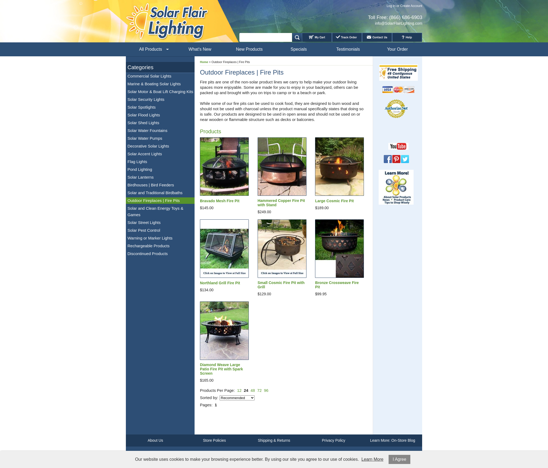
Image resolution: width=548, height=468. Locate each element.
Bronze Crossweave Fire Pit (337, 285)
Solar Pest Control (143, 230)
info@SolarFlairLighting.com (398, 23)
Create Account (411, 6)
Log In (391, 6)
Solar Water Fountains (147, 130)
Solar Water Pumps (144, 138)
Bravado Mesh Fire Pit (219, 201)
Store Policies (214, 440)
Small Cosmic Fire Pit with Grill (281, 285)
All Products (150, 49)
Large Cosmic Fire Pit (334, 201)
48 (252, 390)
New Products (249, 49)
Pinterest (396, 159)
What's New (200, 49)
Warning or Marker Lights (150, 238)
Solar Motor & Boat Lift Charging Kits (160, 91)
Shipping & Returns (274, 440)
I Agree (399, 459)
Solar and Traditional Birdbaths (154, 192)
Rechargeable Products (148, 246)
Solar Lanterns (140, 177)
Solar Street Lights (143, 222)
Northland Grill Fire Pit (220, 283)
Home (204, 62)
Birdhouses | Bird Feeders (150, 185)
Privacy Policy (333, 440)
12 (239, 390)
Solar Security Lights (146, 99)
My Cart (317, 37)
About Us (155, 440)
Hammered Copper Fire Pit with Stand (281, 202)
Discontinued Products (147, 253)
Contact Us (377, 37)
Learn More (372, 459)
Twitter (405, 159)
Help (407, 37)
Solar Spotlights (141, 107)
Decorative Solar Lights (148, 146)
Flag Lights (137, 161)
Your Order (397, 49)
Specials (299, 49)
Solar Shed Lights (143, 122)
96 (266, 390)
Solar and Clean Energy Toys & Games (155, 211)
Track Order (347, 37)
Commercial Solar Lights (149, 76)
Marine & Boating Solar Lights (154, 84)
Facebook (388, 159)
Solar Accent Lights (144, 154)
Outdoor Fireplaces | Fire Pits (153, 200)
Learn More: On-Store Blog (392, 440)
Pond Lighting (139, 169)
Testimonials (348, 49)
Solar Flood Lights (143, 115)
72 (259, 390)
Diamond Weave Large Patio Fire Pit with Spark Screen (221, 369)
